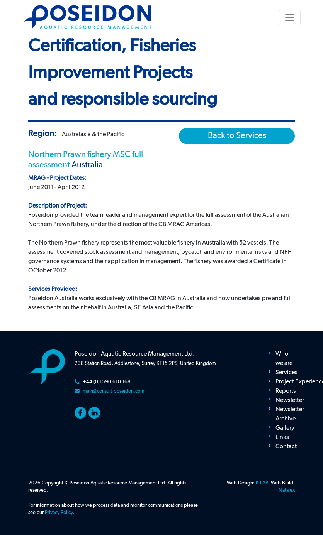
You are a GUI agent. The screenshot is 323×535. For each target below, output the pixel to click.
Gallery (284, 428)
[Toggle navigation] (290, 17)
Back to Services (237, 136)
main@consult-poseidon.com (113, 391)
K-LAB (262, 483)
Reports (285, 391)
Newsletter (289, 400)
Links (282, 437)
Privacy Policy (59, 512)
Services (286, 373)
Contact (286, 447)
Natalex (287, 490)
